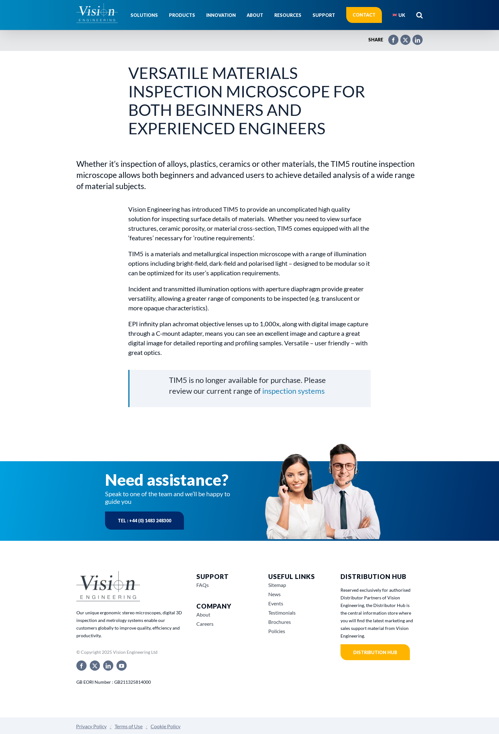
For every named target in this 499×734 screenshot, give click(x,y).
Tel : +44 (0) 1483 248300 (144, 520)
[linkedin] (108, 665)
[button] (419, 15)
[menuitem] (399, 15)
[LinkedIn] (414, 37)
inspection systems (293, 390)
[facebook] (81, 665)
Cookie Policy (165, 726)
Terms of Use (129, 726)
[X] (402, 37)
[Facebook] (390, 37)
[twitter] (95, 665)
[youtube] (121, 665)
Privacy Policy (91, 726)
